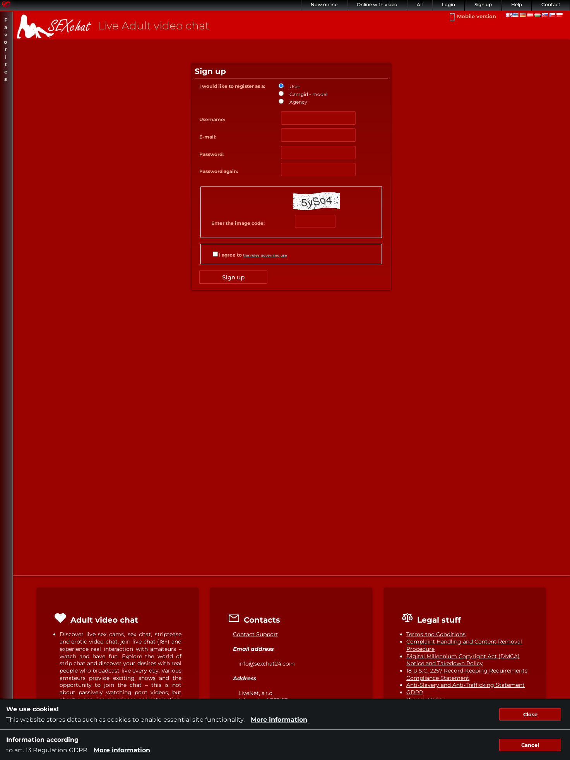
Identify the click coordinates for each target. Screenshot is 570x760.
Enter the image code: (238, 223)
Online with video (377, 4)
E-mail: (207, 137)
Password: (211, 154)
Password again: (218, 171)
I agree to (250, 255)
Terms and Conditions (436, 634)
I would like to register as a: (232, 86)
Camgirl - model (308, 94)
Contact (550, 4)
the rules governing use (265, 255)
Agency (298, 102)
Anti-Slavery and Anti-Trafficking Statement (465, 684)
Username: (212, 119)
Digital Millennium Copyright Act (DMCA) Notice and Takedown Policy (463, 660)
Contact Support (255, 634)
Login (448, 4)
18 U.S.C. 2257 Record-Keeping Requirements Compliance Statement (466, 674)
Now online (324, 4)
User (294, 86)
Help (516, 4)
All (420, 4)
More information (279, 719)
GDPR (414, 692)
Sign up (483, 4)
